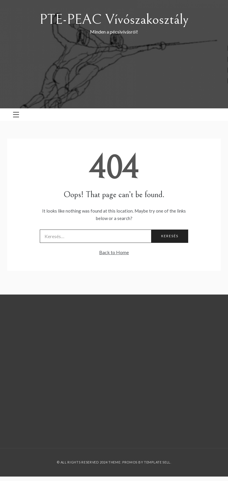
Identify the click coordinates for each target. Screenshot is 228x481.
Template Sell (157, 462)
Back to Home (114, 252)
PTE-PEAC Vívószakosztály (114, 19)
